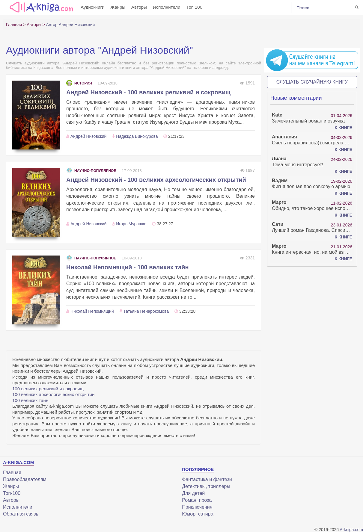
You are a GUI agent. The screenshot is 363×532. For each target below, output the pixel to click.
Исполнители (166, 7)
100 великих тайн (30, 400)
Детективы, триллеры (206, 486)
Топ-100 (11, 493)
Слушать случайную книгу (312, 81)
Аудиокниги (92, 7)
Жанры (117, 7)
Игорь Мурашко (131, 223)
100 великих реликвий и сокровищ (48, 388)
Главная (12, 472)
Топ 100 (194, 7)
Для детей (193, 493)
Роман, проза (197, 500)
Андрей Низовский (88, 136)
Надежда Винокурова (137, 136)
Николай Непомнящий (92, 311)
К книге (343, 127)
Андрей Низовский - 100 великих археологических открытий (156, 179)
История (79, 83)
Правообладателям (24, 479)
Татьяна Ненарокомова (146, 311)
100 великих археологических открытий (53, 394)
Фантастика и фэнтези (207, 479)
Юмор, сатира (197, 513)
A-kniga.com (351, 529)
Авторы (139, 7)
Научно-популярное (91, 171)
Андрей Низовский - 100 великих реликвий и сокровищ (148, 92)
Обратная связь (20, 513)
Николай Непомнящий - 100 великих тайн (127, 267)
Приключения (197, 507)
